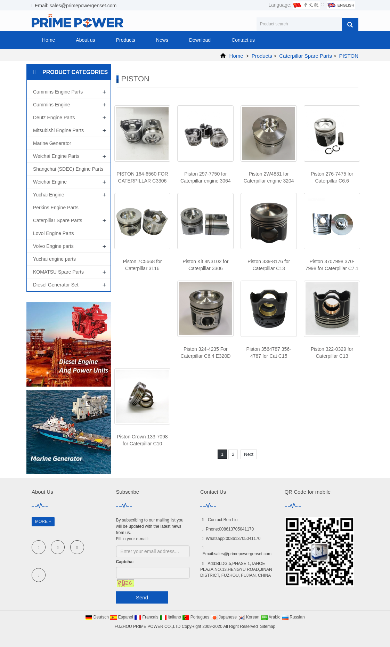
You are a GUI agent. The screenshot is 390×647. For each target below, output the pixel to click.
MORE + (43, 521)
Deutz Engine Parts (54, 117)
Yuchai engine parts (54, 259)
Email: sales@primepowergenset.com (74, 5)
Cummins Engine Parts (58, 92)
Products (125, 40)
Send (142, 597)
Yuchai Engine (48, 194)
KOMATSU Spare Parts (58, 272)
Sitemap (267, 626)
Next (248, 454)
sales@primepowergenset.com (242, 553)
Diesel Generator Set (56, 285)
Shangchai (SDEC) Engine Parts (68, 169)
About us (85, 40)
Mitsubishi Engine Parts (58, 130)
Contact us (243, 40)
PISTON (348, 56)
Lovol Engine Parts (53, 233)
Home (48, 40)
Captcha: (125, 561)
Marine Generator (52, 143)
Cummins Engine (51, 104)
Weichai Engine (50, 182)
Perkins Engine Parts (56, 207)
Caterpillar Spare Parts (305, 56)
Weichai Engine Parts (56, 156)
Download (200, 40)
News (162, 40)
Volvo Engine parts (53, 246)
